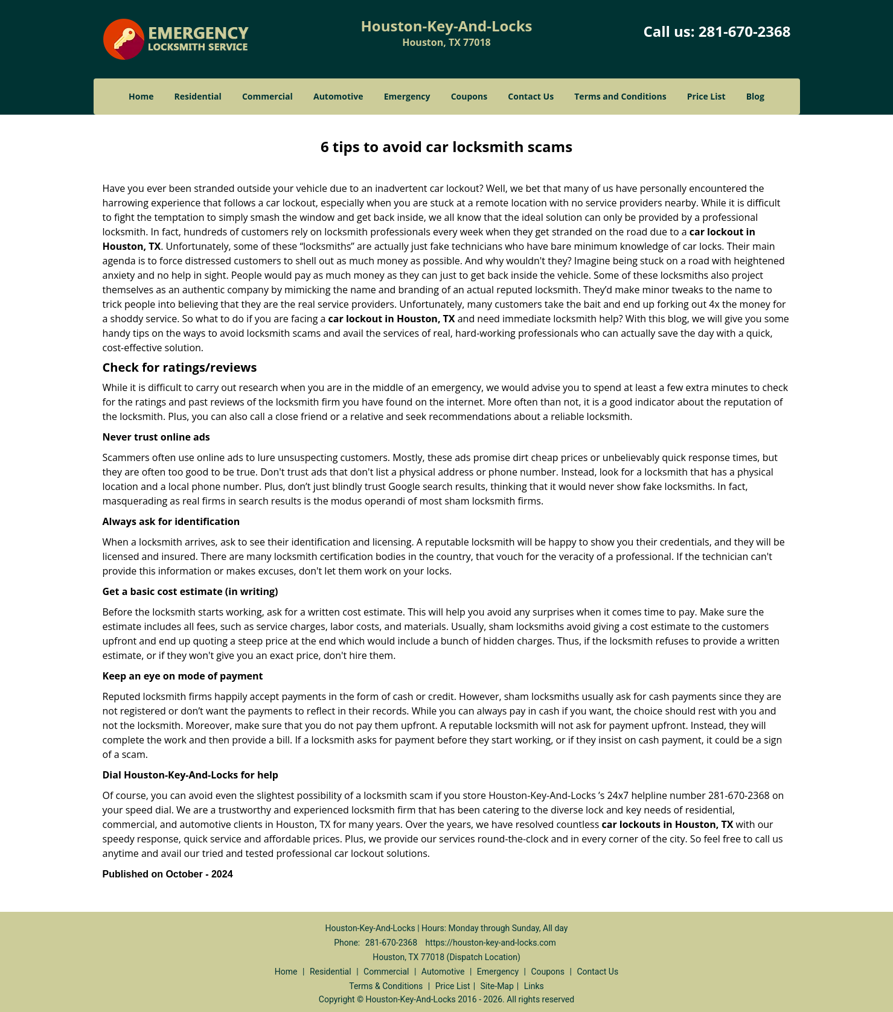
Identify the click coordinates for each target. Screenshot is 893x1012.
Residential (198, 96)
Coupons (469, 96)
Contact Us (531, 96)
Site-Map (497, 986)
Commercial (267, 96)
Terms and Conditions (620, 96)
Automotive (338, 96)
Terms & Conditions (386, 986)
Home (141, 96)
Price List (706, 96)
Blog (755, 96)
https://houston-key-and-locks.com (491, 942)
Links (534, 986)
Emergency (407, 96)
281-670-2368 (745, 31)
